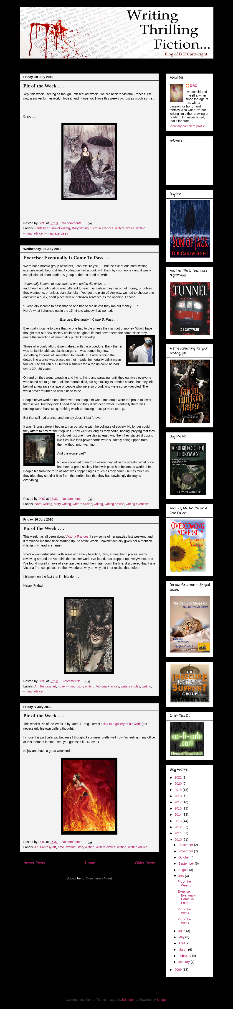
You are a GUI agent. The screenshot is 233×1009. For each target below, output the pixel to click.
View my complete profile (187, 126)
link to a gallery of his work (122, 724)
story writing (80, 228)
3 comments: (71, 681)
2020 (178, 783)
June (182, 931)
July (181, 876)
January (184, 962)
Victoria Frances (101, 228)
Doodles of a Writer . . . (84, 62)
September (186, 863)
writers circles (124, 228)
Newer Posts (34, 863)
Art (36, 686)
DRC (193, 85)
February (185, 956)
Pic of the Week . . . (43, 86)
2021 (178, 777)
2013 (178, 821)
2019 (178, 790)
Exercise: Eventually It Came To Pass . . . (67, 258)
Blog (28, 62)
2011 (178, 833)
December (186, 845)
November (186, 851)
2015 (178, 808)
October (184, 857)
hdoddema (129, 999)
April (182, 943)
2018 (178, 796)
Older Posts (145, 863)
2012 (178, 827)
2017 (178, 802)
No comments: (72, 223)
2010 (178, 839)
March (183, 949)
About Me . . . (50, 62)
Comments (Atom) (99, 878)
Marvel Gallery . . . (123, 62)
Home (90, 863)
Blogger (162, 999)
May (181, 937)
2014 (178, 814)
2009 (178, 969)
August (183, 870)
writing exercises (56, 233)
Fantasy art (43, 228)
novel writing (61, 228)
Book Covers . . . (157, 62)
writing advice (33, 233)
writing (140, 228)
